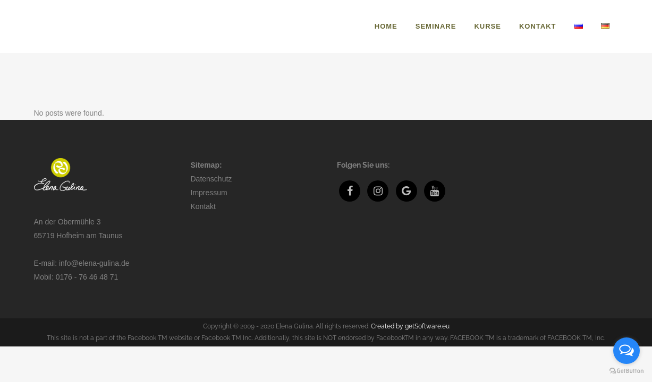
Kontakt (203, 206)
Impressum (209, 192)
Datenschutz (211, 179)
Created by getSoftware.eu (410, 326)
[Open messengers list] (626, 350)
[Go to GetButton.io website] (626, 371)
